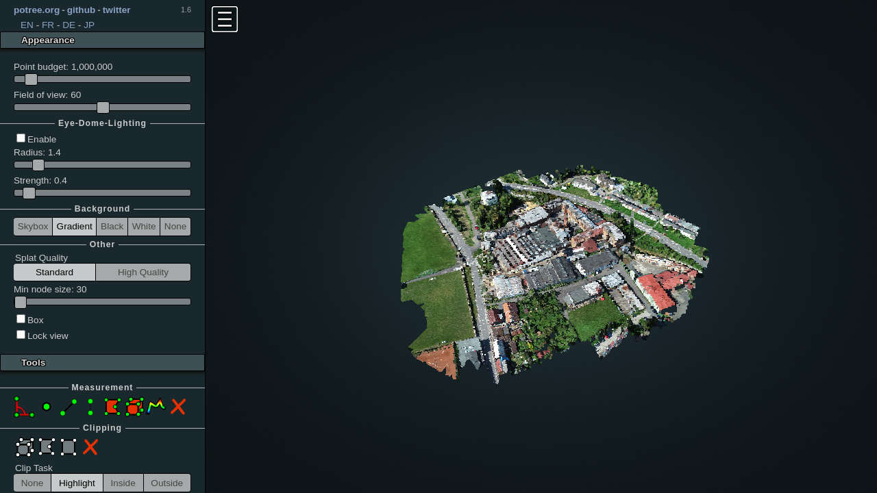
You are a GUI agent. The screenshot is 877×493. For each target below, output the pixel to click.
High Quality (143, 272)
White (144, 226)
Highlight (77, 483)
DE (68, 25)
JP (89, 25)
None (175, 226)
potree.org (37, 10)
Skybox (33, 226)
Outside (167, 483)
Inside (122, 483)
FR (48, 25)
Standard (54, 272)
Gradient (74, 226)
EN (27, 25)
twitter (117, 10)
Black (112, 226)
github (81, 10)
